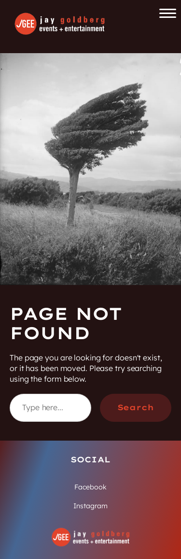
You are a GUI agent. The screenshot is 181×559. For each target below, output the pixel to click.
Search (135, 407)
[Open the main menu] (167, 13)
